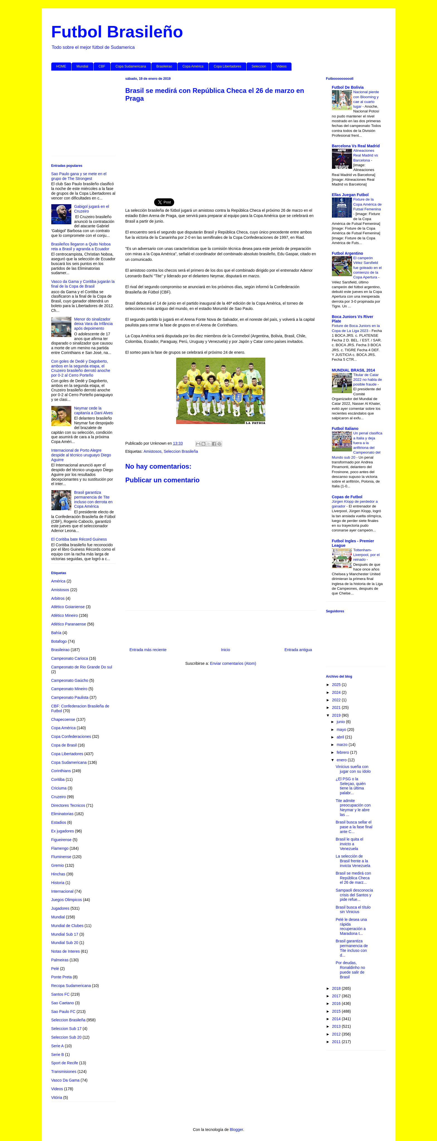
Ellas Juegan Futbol (350, 194)
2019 (337, 715)
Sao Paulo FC (63, 1011)
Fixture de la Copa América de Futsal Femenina (367, 204)
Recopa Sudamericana (71, 985)
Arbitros (58, 598)
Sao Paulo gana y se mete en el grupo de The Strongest (78, 176)
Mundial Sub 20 (64, 942)
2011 (337, 1041)
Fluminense (61, 856)
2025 (337, 684)
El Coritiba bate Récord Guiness (79, 539)
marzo (343, 744)
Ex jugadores (62, 831)
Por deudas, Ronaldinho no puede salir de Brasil (350, 970)
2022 (337, 700)
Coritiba (58, 779)
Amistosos (153, 451)
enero (342, 760)
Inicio (225, 649)
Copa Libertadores (227, 66)
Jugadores (60, 908)
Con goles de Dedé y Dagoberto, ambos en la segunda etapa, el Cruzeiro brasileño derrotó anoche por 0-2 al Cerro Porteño (80, 368)
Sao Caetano (62, 1003)
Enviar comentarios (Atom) (233, 663)
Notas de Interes (65, 951)
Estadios (58, 822)
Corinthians (61, 771)
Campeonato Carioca (69, 658)
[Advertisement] (221, 147)
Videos (281, 66)
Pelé (55, 968)
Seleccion (259, 66)
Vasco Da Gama (65, 1080)
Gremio (57, 865)
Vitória (56, 1097)
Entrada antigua (298, 649)
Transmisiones (64, 1071)
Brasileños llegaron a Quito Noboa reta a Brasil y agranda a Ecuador (81, 246)
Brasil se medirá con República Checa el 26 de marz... (353, 878)
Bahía (56, 632)
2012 (337, 1034)
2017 (337, 996)
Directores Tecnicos (68, 805)
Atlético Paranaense (68, 624)
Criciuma (59, 788)
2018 (337, 988)
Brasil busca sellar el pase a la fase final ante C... (354, 827)
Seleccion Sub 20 (66, 1037)
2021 (337, 707)
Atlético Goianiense (68, 607)
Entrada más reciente (148, 649)
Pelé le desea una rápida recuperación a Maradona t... (351, 926)
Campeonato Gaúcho (69, 680)
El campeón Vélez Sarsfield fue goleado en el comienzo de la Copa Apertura (367, 267)
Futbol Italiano (345, 428)
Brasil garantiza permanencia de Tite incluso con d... (352, 948)
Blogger (236, 1129)
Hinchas (58, 874)
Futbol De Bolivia (348, 87)
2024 (337, 692)
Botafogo (59, 641)
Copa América (193, 66)
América (58, 581)
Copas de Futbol (347, 497)
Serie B (57, 1054)
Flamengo (60, 848)
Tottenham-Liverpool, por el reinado (366, 555)
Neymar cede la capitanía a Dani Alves (93, 410)
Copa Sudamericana (131, 66)
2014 (337, 1019)
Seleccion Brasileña (181, 451)
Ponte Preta (61, 977)
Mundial (82, 66)
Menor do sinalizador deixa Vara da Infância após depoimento (93, 324)
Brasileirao (164, 66)
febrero (343, 752)
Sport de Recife (64, 1063)
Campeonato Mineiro (69, 689)
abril (341, 737)
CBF (102, 66)
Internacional (62, 891)
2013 (337, 1026)
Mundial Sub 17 (64, 934)
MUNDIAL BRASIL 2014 (353, 370)
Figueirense (61, 839)
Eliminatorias (62, 814)
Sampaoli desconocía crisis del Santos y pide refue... (354, 895)
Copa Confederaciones (71, 736)
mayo (342, 729)
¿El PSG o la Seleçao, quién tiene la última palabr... (351, 786)
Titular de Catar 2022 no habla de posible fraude (367, 380)
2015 (337, 1011)
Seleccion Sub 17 (66, 1028)
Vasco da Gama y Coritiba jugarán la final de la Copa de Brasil (83, 283)
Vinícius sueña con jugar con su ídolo (353, 769)
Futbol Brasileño (117, 31)
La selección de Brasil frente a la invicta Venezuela (353, 861)
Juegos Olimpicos (66, 899)
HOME (61, 66)
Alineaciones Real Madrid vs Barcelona (365, 155)
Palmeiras (60, 960)
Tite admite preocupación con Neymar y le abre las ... (353, 807)
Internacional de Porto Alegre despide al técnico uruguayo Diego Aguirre (81, 455)
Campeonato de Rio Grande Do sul (81, 667)
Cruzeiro (58, 797)
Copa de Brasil (64, 745)
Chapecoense (63, 719)
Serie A (57, 1046)
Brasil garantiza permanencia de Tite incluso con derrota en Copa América (93, 499)
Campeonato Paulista (70, 697)
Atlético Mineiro (64, 615)
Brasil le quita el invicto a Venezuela (349, 844)
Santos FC (60, 994)
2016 (337, 1003)
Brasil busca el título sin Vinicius (353, 909)
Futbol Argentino (347, 253)
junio (341, 721)
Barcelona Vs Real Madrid (356, 146)
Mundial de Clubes (67, 925)
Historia (57, 882)
